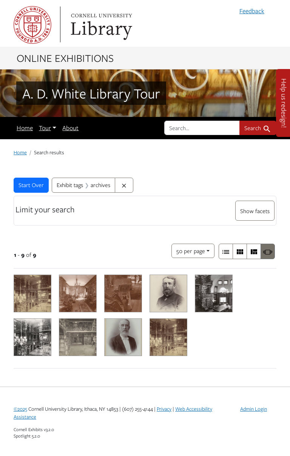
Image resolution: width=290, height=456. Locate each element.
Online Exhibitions (65, 57)
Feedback (251, 11)
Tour (45, 128)
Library (100, 25)
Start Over (31, 185)
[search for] (202, 128)
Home (25, 128)
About (70, 128)
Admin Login (253, 408)
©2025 (20, 408)
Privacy (164, 408)
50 (190, 250)
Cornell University (32, 25)
